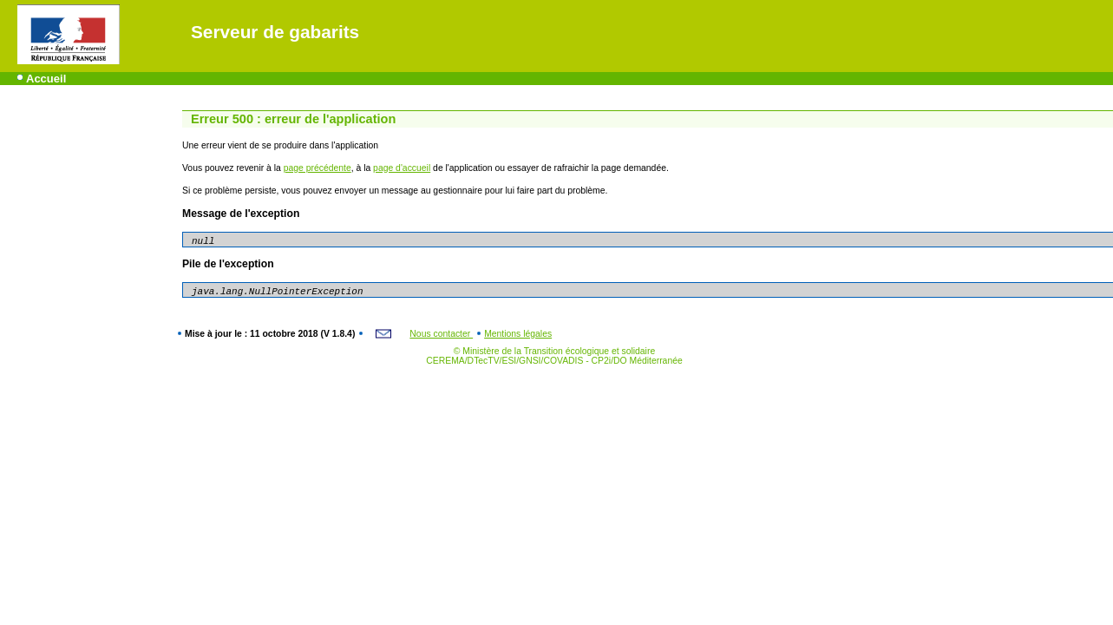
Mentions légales (518, 334)
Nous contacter (441, 334)
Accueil (46, 78)
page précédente (317, 168)
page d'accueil (401, 168)
